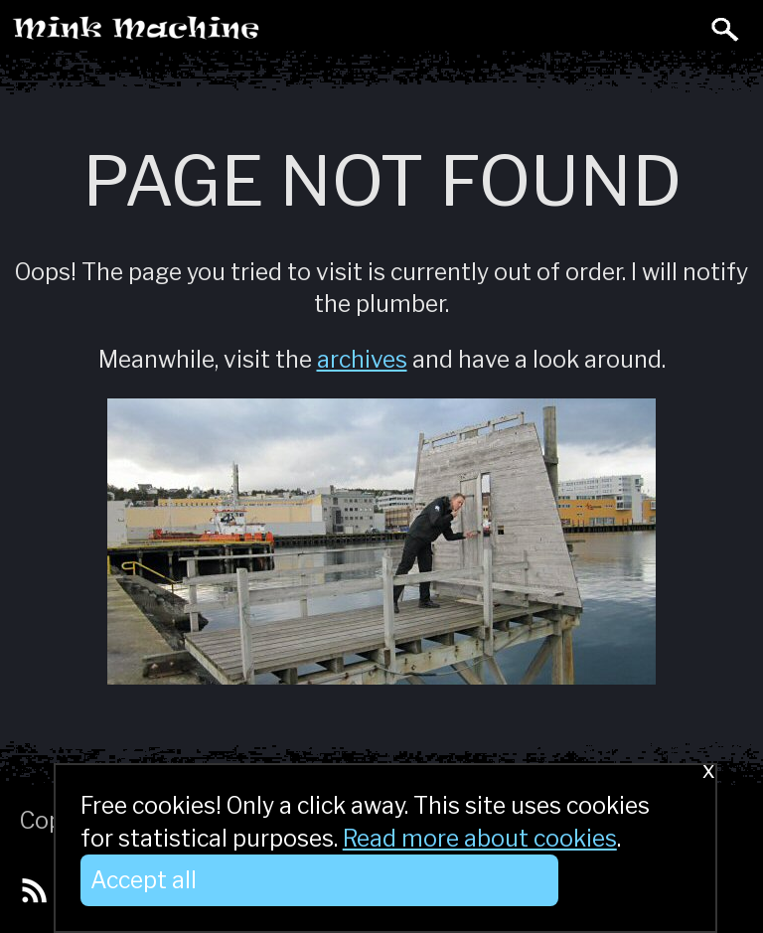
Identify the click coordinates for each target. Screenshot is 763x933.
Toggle (681, 28)
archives (362, 360)
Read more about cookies (480, 839)
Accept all (143, 880)
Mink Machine (214, 34)
